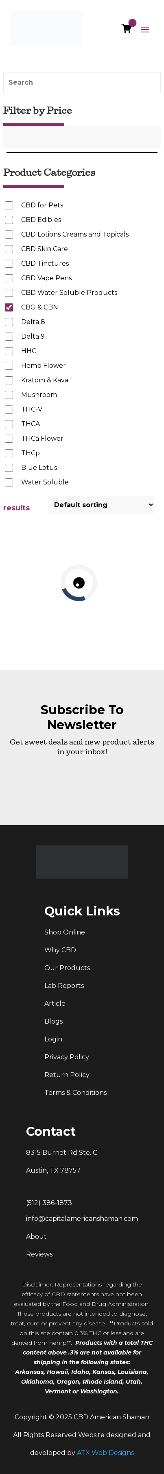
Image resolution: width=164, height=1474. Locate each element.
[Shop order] (101, 505)
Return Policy (67, 1075)
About (36, 1236)
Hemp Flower (43, 365)
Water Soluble (45, 482)
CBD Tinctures (45, 263)
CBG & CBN (39, 307)
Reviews (39, 1254)
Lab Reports (64, 986)
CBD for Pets (42, 205)
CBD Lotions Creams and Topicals (75, 234)
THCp (30, 453)
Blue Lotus (39, 467)
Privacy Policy (66, 1057)
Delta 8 (33, 322)
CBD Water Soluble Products (69, 293)
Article (55, 1003)
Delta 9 (33, 336)
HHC (28, 351)
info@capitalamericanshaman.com (82, 1218)
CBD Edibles (41, 220)
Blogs (53, 1021)
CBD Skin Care (44, 249)
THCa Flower (42, 438)
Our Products (67, 968)
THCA (30, 424)
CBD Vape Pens (46, 278)
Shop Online (64, 932)
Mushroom (39, 395)
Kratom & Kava (44, 380)
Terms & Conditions (75, 1092)
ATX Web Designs (105, 1453)
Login (53, 1039)
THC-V (31, 409)
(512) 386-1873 (49, 1203)
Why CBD (60, 950)
